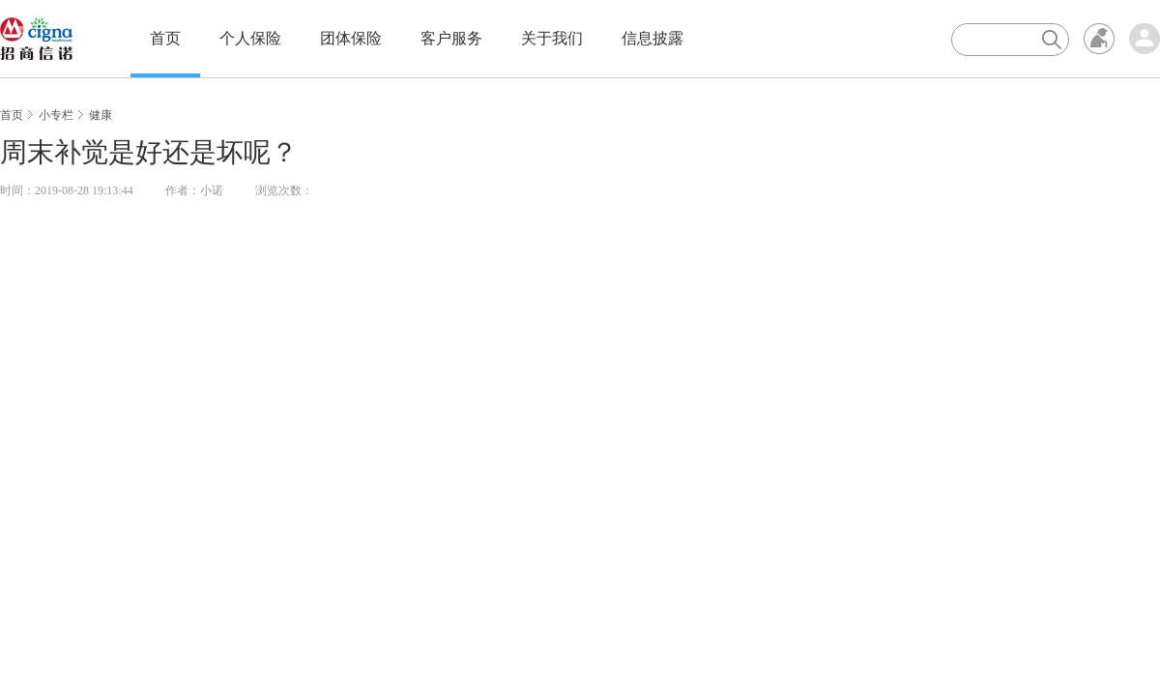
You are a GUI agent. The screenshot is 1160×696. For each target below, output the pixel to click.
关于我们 (552, 38)
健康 (100, 115)
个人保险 (250, 38)
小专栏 (56, 115)
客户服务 (451, 38)
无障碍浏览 (1099, 38)
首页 (165, 38)
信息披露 (652, 38)
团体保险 (351, 38)
